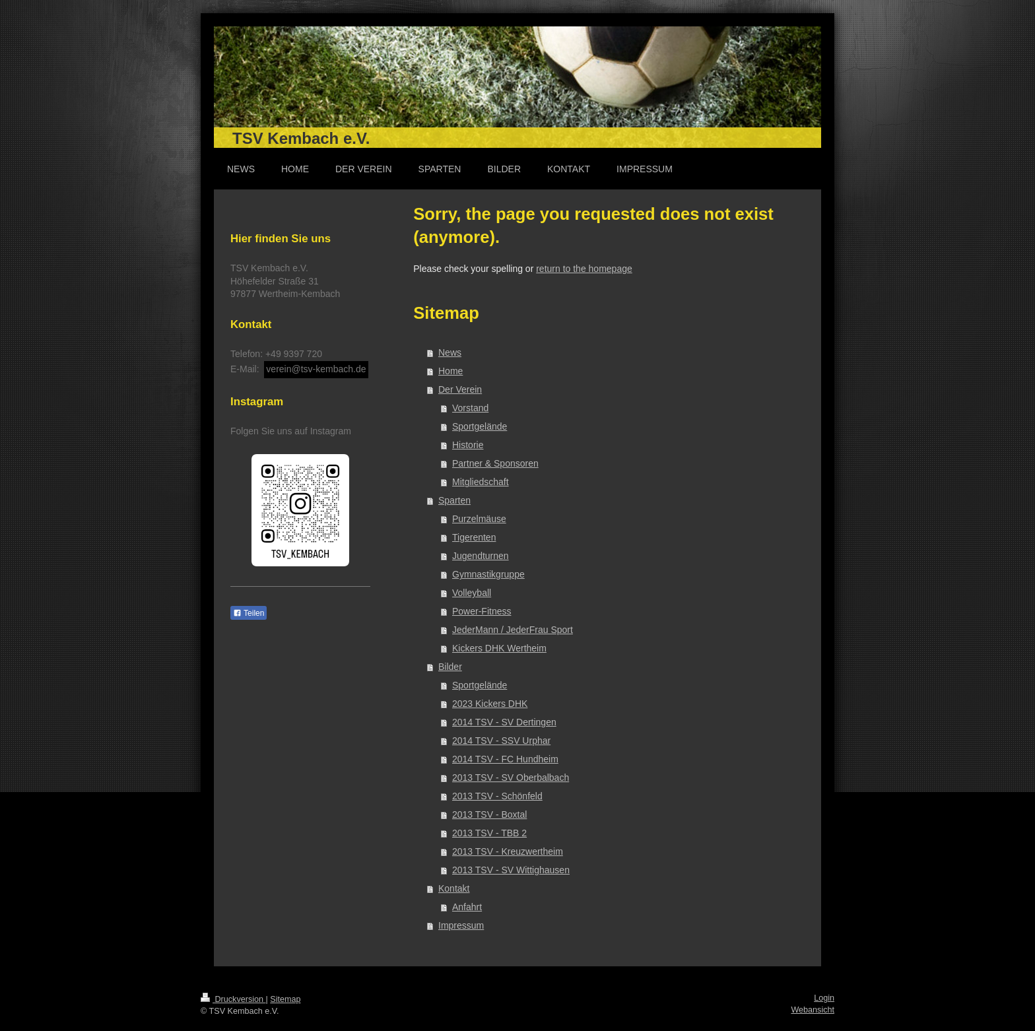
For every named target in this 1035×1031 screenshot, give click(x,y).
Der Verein (460, 389)
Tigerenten (474, 537)
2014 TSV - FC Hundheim (505, 759)
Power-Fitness (481, 611)
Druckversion (233, 999)
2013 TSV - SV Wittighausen (511, 870)
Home (450, 371)
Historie (467, 445)
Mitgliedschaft (480, 482)
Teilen (248, 613)
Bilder (450, 666)
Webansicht (812, 1009)
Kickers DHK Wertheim (499, 648)
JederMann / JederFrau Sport (512, 629)
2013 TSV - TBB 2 (489, 833)
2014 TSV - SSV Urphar (501, 740)
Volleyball (471, 592)
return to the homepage (584, 268)
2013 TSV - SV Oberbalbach (510, 777)
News (449, 352)
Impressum (461, 925)
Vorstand (470, 408)
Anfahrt (467, 907)
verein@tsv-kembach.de (316, 369)
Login (824, 998)
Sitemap (285, 999)
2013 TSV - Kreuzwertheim (507, 851)
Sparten (454, 500)
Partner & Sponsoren (495, 463)
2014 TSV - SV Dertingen (504, 722)
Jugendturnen (480, 555)
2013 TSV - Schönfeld (497, 796)
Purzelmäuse (479, 519)
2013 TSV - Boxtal (489, 814)
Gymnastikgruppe (488, 574)
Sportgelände (479, 426)
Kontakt (453, 888)
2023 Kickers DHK (489, 703)
